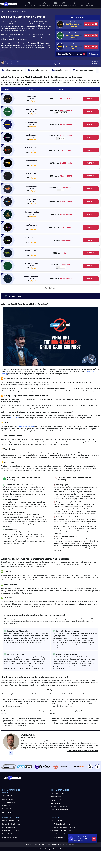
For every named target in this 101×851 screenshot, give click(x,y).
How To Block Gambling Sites (60, 824)
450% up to (61, 253)
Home (2, 11)
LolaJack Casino (31, 200)
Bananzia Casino (31, 123)
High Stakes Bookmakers (10, 830)
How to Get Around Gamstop (60, 837)
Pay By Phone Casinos (57, 800)
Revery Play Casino (31, 277)
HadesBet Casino (31, 149)
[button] (50, 296)
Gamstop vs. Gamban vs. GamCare (61, 830)
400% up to (60, 150)
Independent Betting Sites (11, 824)
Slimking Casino (31, 239)
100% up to (60, 240)
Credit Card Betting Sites (10, 821)
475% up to (61, 124)
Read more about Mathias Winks (82, 750)
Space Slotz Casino (8, 802)
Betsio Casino (31, 136)
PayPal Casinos (55, 803)
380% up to (60, 187)
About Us (28, 844)
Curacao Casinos (56, 796)
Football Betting (7, 834)
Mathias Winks (9, 64)
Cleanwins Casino (31, 110)
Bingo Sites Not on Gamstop (59, 810)
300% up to (61, 279)
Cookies (80, 836)
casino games (14, 418)
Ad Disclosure (70, 844)
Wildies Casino (31, 175)
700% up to (61, 214)
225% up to (61, 110)
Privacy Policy (45, 844)
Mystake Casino (7, 812)
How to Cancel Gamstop (58, 834)
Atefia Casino (31, 98)
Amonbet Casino (8, 796)
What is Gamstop (56, 821)
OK (94, 838)
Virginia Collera (58, 64)
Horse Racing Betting (9, 837)
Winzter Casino (31, 252)
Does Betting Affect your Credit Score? (63, 827)
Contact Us (36, 844)
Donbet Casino (7, 805)
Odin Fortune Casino (31, 213)
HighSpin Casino (31, 188)
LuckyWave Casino (8, 809)
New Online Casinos (57, 793)
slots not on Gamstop (26, 426)
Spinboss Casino (31, 162)
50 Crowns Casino (31, 265)
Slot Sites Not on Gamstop (59, 806)
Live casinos (71, 453)
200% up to (61, 99)
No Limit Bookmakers (9, 827)
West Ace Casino (31, 226)
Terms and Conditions (57, 844)
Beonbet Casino (7, 799)
